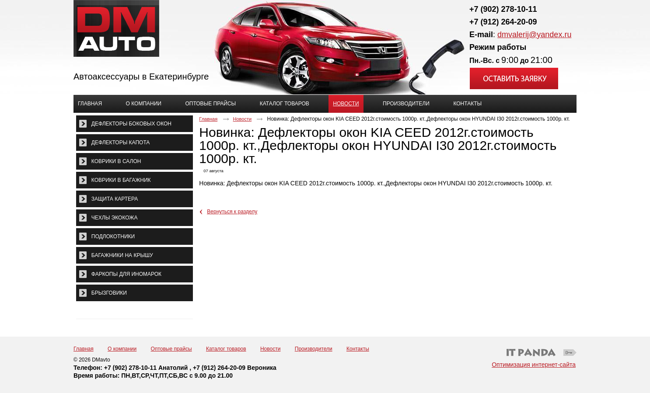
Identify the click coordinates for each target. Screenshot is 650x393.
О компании (122, 349)
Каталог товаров (226, 349)
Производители (313, 349)
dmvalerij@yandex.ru (534, 34)
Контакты (357, 349)
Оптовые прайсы (171, 349)
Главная (208, 119)
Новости (346, 104)
